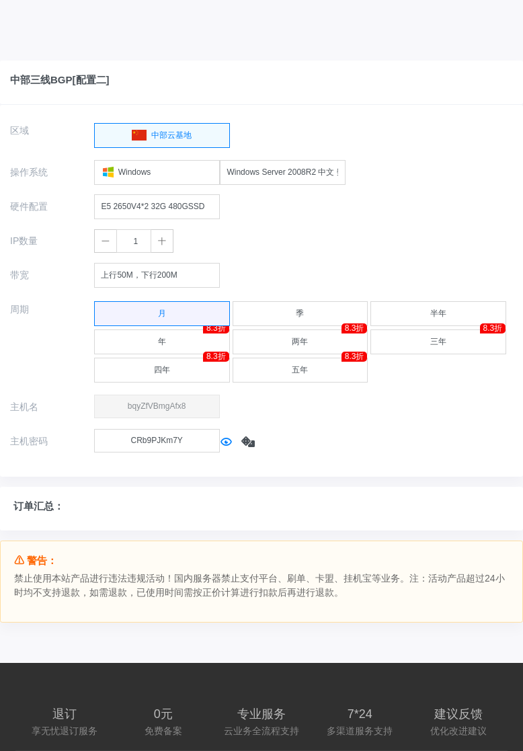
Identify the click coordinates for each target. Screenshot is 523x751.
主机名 (24, 406)
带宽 (19, 275)
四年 (191, 366)
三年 (468, 337)
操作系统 (29, 172)
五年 (329, 366)
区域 (19, 130)
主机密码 (29, 441)
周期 (19, 309)
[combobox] (157, 172)
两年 (329, 337)
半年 (438, 310)
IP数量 (24, 240)
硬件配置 (29, 206)
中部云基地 (162, 132)
